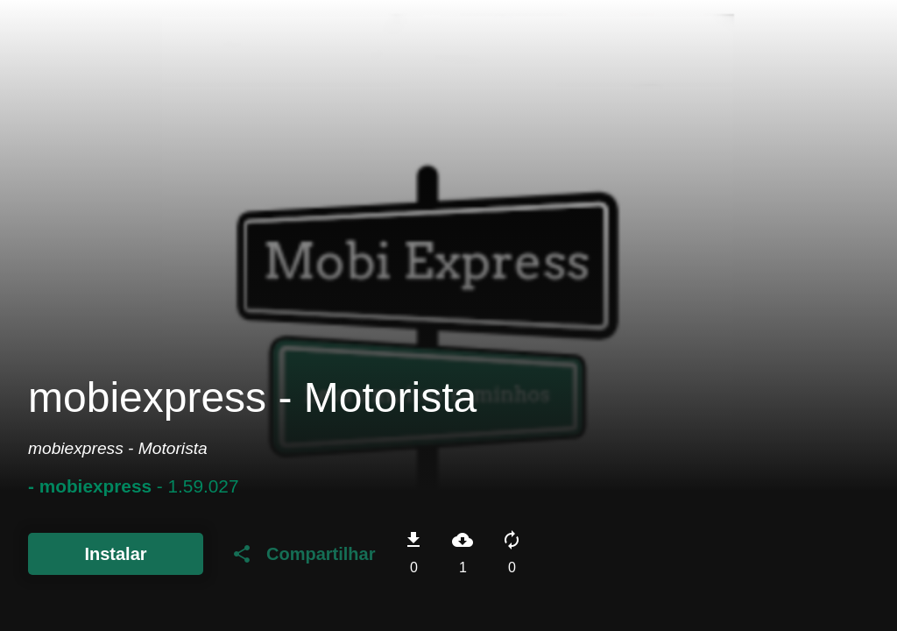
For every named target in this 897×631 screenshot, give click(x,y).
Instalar (115, 554)
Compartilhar (303, 553)
